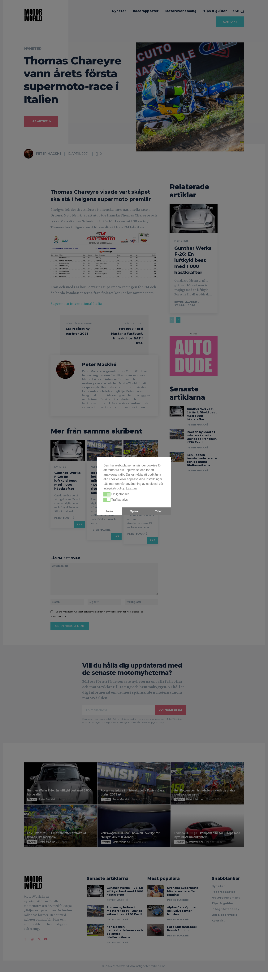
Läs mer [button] (131, 488)
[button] (106, 494)
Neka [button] (109, 511)
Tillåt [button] (158, 511)
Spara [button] (134, 511)
